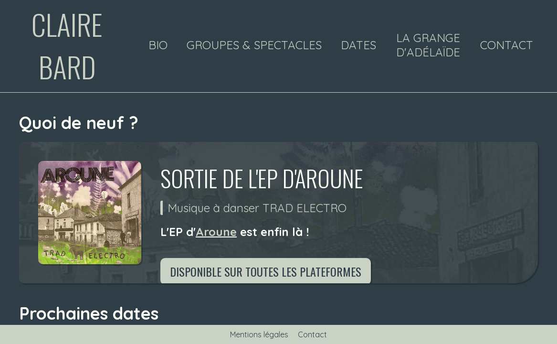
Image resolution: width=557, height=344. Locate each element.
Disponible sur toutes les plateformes (265, 271)
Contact (506, 45)
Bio (158, 45)
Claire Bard (67, 44)
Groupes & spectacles (254, 45)
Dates (358, 45)
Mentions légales (259, 334)
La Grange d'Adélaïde (428, 45)
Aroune (216, 232)
